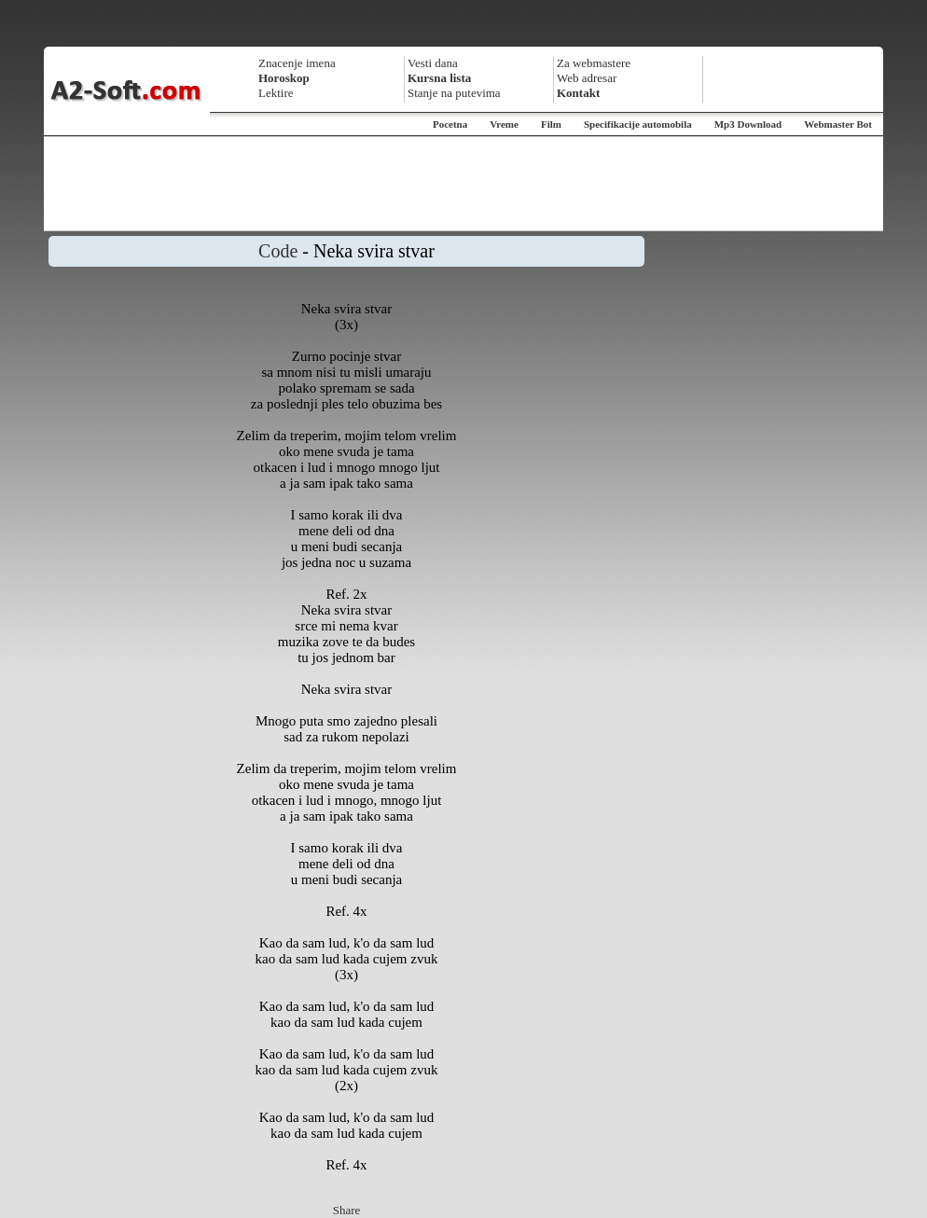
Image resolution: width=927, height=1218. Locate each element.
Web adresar (586, 78)
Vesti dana (433, 63)
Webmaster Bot (838, 124)
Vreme (504, 124)
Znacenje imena (297, 63)
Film (551, 124)
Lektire (276, 93)
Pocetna (450, 124)
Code (277, 251)
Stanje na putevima (454, 93)
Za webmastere (593, 63)
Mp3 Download (748, 124)
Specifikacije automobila (638, 124)
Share (347, 1210)
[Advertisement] (463, 184)
